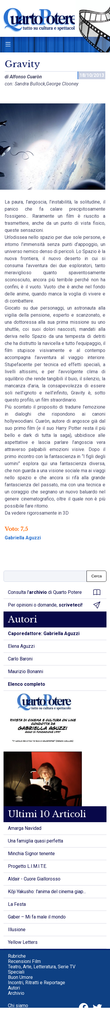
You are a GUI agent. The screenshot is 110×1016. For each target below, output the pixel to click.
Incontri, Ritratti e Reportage (36, 982)
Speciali (16, 972)
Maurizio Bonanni (25, 671)
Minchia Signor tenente (31, 853)
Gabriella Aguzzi (23, 538)
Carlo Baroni (20, 659)
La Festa (17, 904)
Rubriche (17, 956)
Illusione (17, 929)
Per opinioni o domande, (54, 605)
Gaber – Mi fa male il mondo (37, 917)
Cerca (96, 576)
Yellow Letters (23, 942)
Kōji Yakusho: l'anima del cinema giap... (47, 891)
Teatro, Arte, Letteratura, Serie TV (41, 966)
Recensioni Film (24, 961)
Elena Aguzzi (21, 646)
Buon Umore (20, 977)
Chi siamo (18, 1005)
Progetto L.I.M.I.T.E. (27, 866)
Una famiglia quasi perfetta (35, 841)
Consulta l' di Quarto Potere (54, 592)
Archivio (16, 993)
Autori (14, 988)
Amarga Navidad (24, 828)
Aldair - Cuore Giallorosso (34, 879)
